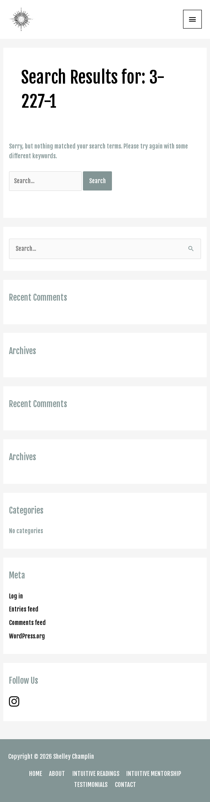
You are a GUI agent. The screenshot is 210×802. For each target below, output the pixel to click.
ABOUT (57, 774)
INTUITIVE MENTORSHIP (153, 774)
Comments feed (27, 623)
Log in (16, 596)
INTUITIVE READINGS (95, 774)
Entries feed (23, 609)
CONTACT (125, 785)
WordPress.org (27, 636)
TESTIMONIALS (90, 785)
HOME (35, 774)
